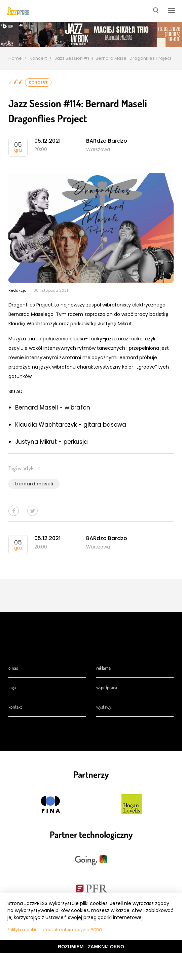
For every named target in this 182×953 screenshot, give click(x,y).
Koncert (38, 58)
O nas (13, 668)
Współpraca (106, 687)
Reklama (103, 668)
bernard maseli (34, 483)
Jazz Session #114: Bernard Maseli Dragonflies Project (112, 58)
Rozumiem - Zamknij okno (91, 946)
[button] (155, 11)
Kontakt (15, 707)
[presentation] (18, 10)
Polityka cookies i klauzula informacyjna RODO (54, 930)
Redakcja (17, 290)
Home (15, 58)
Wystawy (103, 707)
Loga (12, 687)
